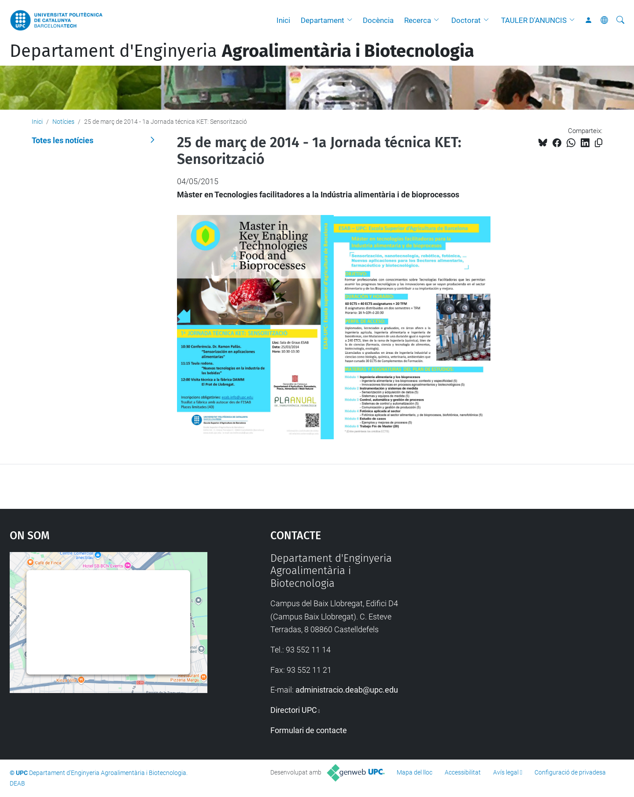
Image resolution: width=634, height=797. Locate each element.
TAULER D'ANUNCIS (534, 20)
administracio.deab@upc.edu (346, 689)
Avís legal (506, 772)
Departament (322, 20)
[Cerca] (620, 20)
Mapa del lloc (414, 772)
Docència (378, 20)
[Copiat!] (598, 143)
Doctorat (466, 20)
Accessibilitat (463, 772)
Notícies (63, 121)
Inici (283, 20)
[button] (352, 20)
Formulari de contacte (308, 730)
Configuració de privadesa (570, 772)
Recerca (417, 20)
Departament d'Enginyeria (242, 51)
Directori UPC (293, 710)
